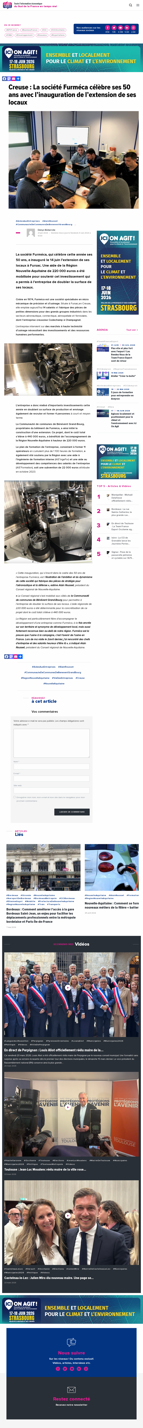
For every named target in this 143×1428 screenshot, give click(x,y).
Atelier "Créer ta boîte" (123, 376)
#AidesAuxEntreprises (28, 221)
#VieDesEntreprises (62, 678)
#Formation (133, 895)
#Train (41, 904)
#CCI (44, 30)
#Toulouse (44, 1161)
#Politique (9, 1045)
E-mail (17, 774)
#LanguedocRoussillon (16, 1041)
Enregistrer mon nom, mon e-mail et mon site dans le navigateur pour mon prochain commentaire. (51, 799)
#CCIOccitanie (58, 30)
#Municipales (94, 1041)
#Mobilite (30, 901)
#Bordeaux (12, 895)
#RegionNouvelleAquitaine (35, 678)
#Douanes (42, 35)
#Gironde (26, 895)
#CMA (9, 35)
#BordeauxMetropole (45, 898)
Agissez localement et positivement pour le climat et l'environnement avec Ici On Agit (123, 420)
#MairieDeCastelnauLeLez (96, 1269)
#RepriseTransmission (125, 369)
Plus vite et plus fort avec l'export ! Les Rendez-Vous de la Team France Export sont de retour (122, 354)
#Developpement (24, 35)
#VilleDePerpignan (40, 1045)
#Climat (101, 407)
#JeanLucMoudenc (77, 1161)
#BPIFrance (11, 30)
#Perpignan (37, 1041)
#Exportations (57, 35)
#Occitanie (30, 1161)
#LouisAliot (78, 1041)
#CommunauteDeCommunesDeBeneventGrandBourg (44, 225)
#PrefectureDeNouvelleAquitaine (56, 901)
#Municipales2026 (113, 1041)
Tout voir (132, 330)
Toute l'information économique (35, 5)
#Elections (58, 1161)
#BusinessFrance (30, 30)
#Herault (30, 1269)
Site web (18, 786)
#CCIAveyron (104, 369)
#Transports (53, 904)
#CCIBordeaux (67, 898)
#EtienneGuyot (14, 901)
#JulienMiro (72, 1269)
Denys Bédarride (46, 230)
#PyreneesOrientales (57, 1041)
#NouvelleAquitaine (53, 683)
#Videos (22, 1045)
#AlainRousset (50, 221)
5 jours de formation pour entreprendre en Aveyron (122, 395)
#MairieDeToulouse (100, 1161)
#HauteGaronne (12, 1161)
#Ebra (111, 407)
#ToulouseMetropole (52, 1164)
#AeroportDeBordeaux (18, 898)
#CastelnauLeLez (13, 1269)
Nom (16, 762)
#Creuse (80, 678)
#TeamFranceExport (107, 342)
